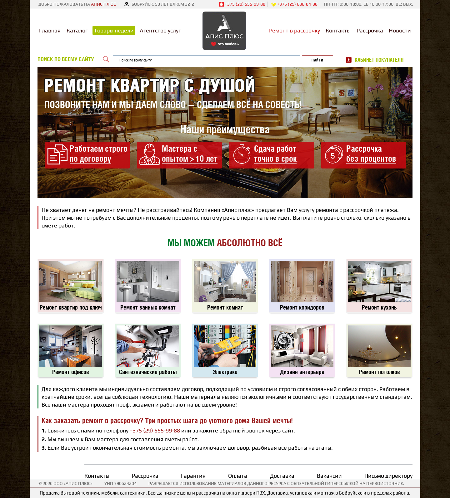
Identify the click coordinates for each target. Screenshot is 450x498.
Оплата (237, 475)
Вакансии (329, 475)
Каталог (77, 30)
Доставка (282, 475)
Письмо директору (388, 475)
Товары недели (114, 30)
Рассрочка (370, 30)
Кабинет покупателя (379, 60)
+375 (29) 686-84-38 (294, 4)
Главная (50, 30)
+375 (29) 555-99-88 (242, 4)
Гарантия (193, 475)
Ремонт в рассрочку (294, 30)
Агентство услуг (160, 30)
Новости (400, 30)
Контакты (338, 30)
